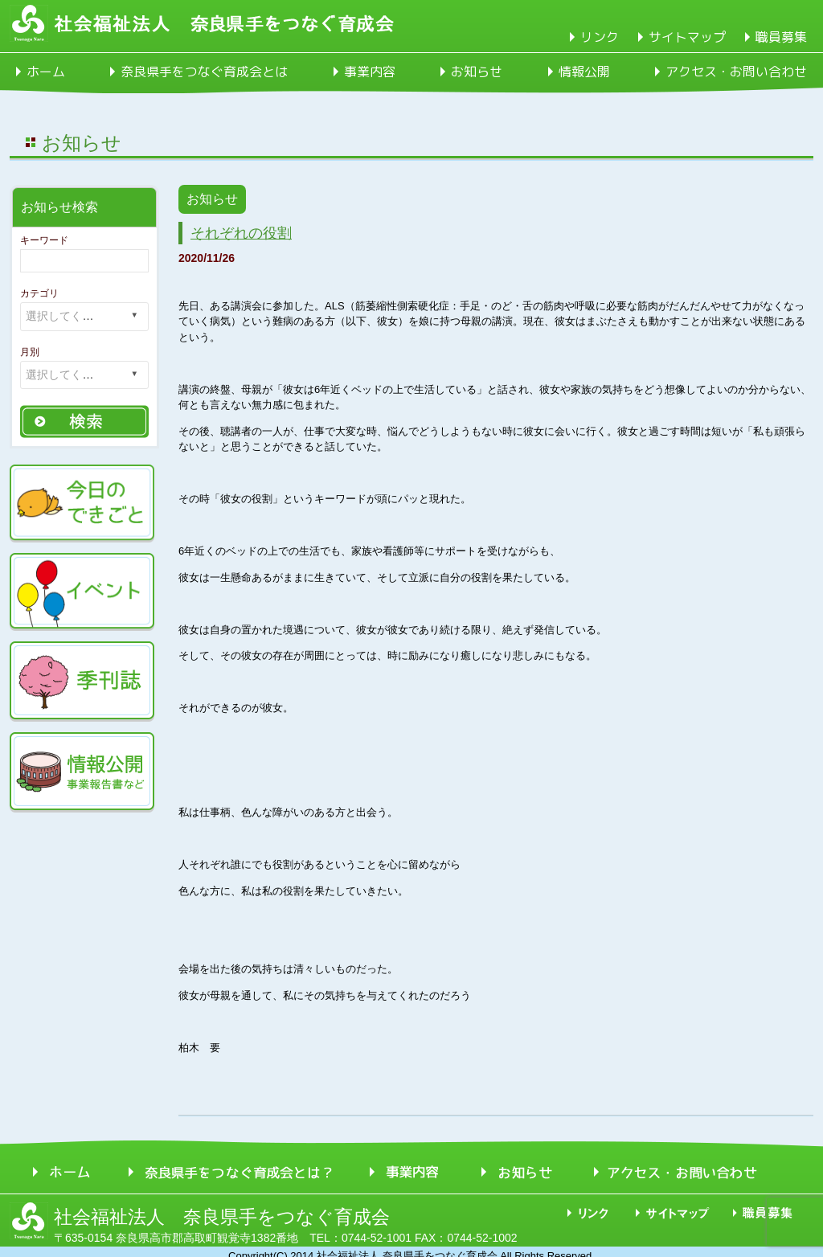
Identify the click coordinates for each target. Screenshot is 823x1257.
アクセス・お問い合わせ (736, 71)
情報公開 (584, 71)
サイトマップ (687, 37)
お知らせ (476, 71)
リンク (599, 37)
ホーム (46, 71)
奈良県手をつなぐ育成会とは (204, 71)
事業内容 (369, 71)
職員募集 (781, 37)
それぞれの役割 (241, 233)
